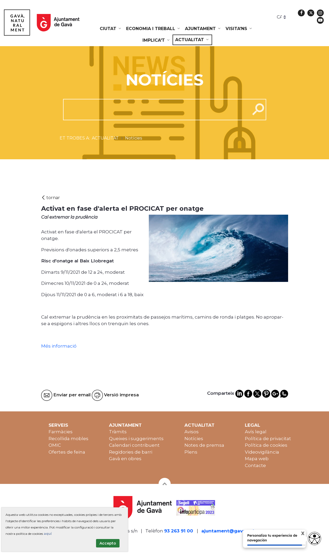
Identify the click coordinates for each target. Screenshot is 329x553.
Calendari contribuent (134, 445)
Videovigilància (262, 452)
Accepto (107, 543)
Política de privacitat (268, 438)
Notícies (193, 438)
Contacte (255, 465)
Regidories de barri (130, 452)
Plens (190, 452)
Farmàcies (61, 431)
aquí (48, 534)
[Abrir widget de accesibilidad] (314, 538)
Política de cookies (266, 445)
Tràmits (118, 431)
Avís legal (255, 431)
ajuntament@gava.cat (228, 530)
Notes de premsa (204, 445)
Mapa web (257, 458)
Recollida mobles (68, 438)
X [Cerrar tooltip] (298, 534)
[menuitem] (111, 29)
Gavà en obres (125, 458)
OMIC (55, 445)
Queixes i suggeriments (136, 438)
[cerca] (155, 109)
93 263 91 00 (178, 530)
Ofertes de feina (67, 452)
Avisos (191, 431)
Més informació (59, 346)
